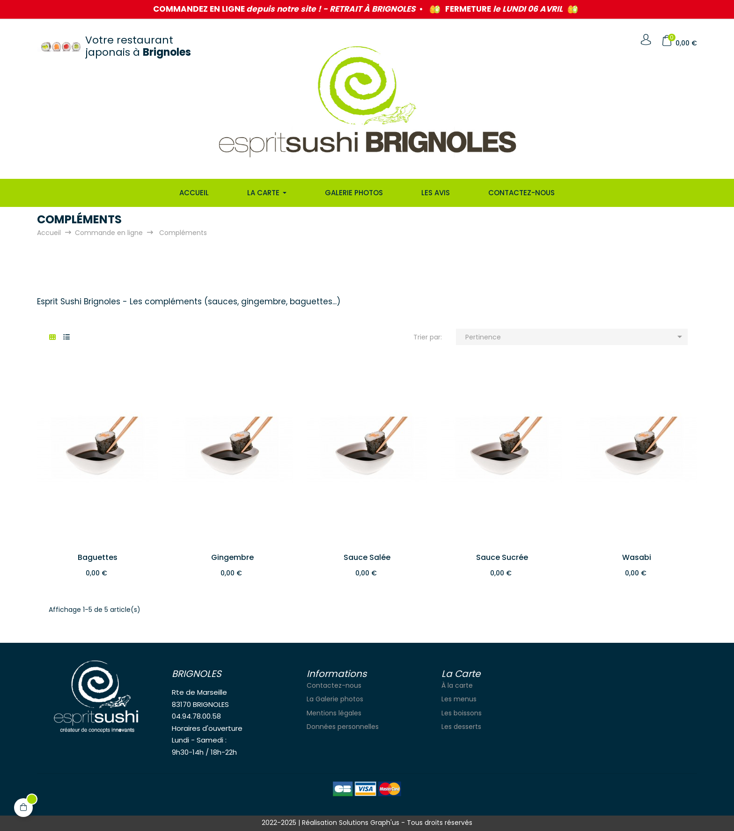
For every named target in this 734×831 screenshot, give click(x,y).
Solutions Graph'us (369, 822)
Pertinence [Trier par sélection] (575, 336)
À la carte (457, 685)
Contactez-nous (334, 685)
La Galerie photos (335, 699)
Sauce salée (367, 557)
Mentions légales (334, 713)
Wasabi (636, 557)
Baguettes (97, 557)
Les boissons (461, 713)
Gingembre (232, 557)
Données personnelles (343, 726)
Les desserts (461, 726)
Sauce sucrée (502, 557)
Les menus (459, 699)
